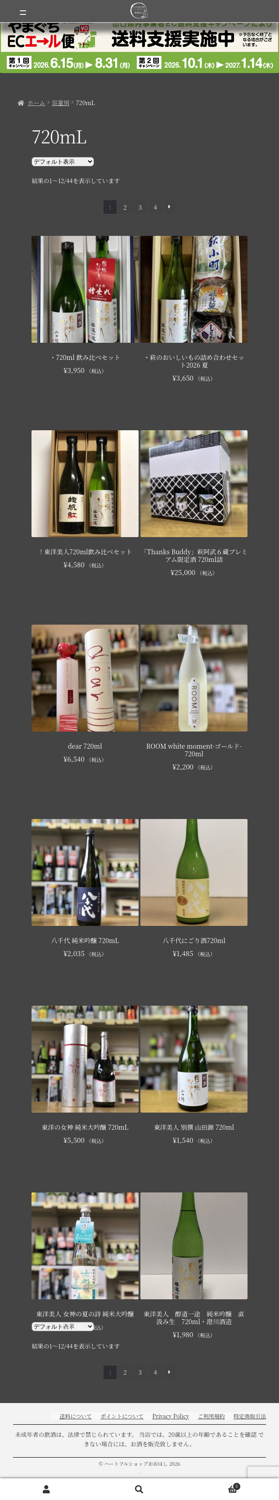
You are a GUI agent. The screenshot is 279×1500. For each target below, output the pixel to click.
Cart (213, 1485)
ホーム (36, 102)
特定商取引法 (250, 1416)
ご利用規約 (211, 1416)
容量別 (60, 102)
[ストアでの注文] (63, 161)
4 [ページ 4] (155, 207)
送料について (75, 1416)
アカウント (46, 1489)
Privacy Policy (170, 1416)
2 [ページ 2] (124, 207)
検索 (139, 1489)
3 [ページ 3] (140, 207)
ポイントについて (122, 1416)
